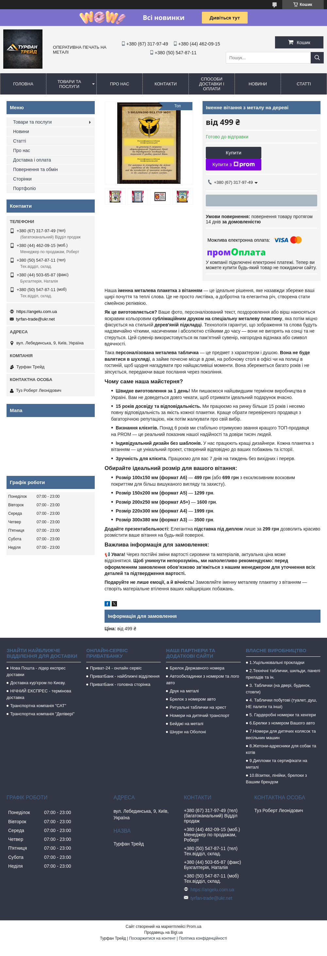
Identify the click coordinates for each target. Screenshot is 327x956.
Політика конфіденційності (203, 938)
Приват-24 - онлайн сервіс (115, 668)
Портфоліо (24, 188)
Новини (258, 83)
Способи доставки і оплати (211, 84)
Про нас (119, 83)
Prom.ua (194, 926)
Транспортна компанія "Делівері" (42, 713)
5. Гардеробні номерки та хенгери (283, 714)
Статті (304, 83)
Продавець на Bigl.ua (163, 932)
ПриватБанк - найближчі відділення (124, 676)
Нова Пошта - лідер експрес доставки (36, 671)
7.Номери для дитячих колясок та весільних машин (281, 734)
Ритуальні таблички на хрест (198, 707)
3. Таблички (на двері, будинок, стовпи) (278, 688)
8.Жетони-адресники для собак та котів (281, 749)
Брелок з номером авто (193, 699)
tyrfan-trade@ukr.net (35, 319)
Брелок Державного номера (197, 668)
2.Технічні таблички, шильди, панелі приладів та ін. (283, 674)
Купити (233, 152)
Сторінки (22, 179)
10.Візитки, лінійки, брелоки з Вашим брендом (276, 778)
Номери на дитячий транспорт (199, 715)
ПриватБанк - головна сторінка (120, 684)
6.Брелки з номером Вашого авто (282, 723)
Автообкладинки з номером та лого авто (202, 679)
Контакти (166, 83)
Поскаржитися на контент (152, 938)
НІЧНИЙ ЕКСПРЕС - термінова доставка (39, 694)
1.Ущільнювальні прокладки (277, 662)
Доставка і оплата (32, 160)
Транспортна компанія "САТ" (38, 705)
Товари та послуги (69, 84)
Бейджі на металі (186, 723)
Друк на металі (184, 690)
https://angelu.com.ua (36, 311)
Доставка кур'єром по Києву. (38, 682)
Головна (23, 83)
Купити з (233, 164)
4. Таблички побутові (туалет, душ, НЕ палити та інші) (281, 703)
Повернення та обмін (35, 169)
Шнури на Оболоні (188, 731)
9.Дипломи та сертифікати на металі (276, 764)
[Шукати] (317, 57)
